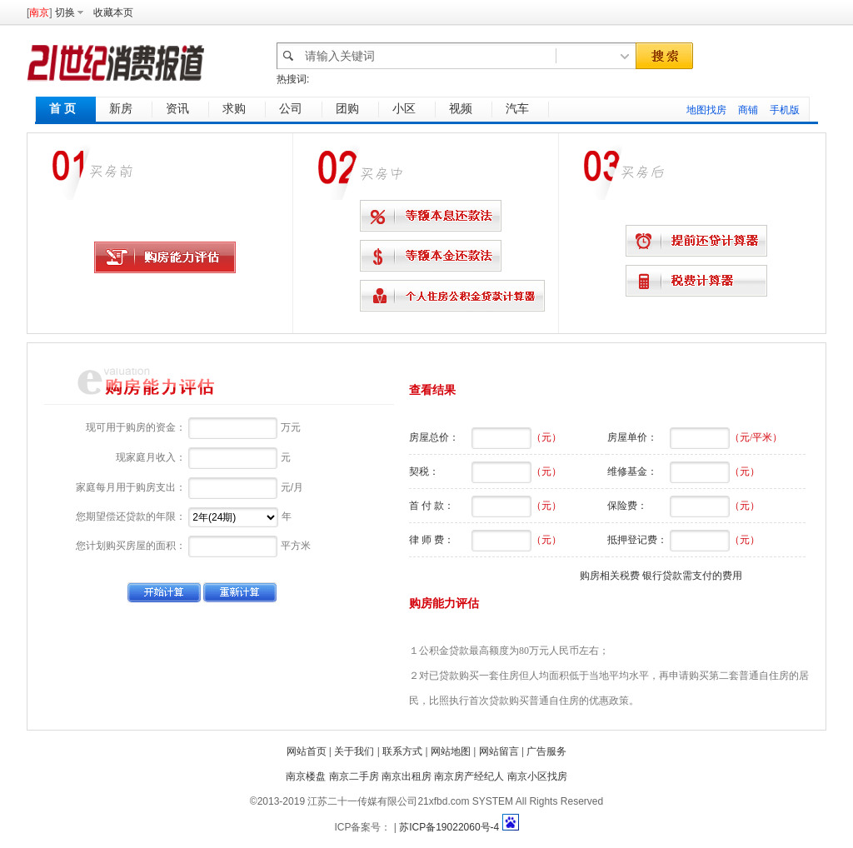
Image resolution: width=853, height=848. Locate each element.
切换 (65, 12)
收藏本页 (113, 12)
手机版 (785, 110)
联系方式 (402, 751)
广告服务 (546, 751)
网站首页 (307, 751)
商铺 (748, 110)
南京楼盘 (306, 776)
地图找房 (706, 110)
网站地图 (451, 751)
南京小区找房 (537, 776)
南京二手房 (354, 776)
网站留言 (499, 751)
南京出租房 (406, 776)
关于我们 (354, 751)
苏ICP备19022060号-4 (449, 827)
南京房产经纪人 (469, 776)
